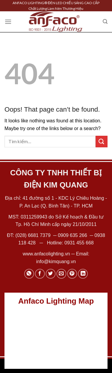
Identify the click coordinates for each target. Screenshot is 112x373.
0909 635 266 (72, 235)
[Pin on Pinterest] (72, 274)
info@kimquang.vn (56, 261)
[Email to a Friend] (61, 274)
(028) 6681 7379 (34, 235)
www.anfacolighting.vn (46, 253)
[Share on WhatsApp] (29, 274)
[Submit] (102, 141)
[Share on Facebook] (40, 274)
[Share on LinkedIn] (83, 274)
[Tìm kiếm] (105, 21)
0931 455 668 (79, 242)
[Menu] (8, 21)
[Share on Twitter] (51, 274)
